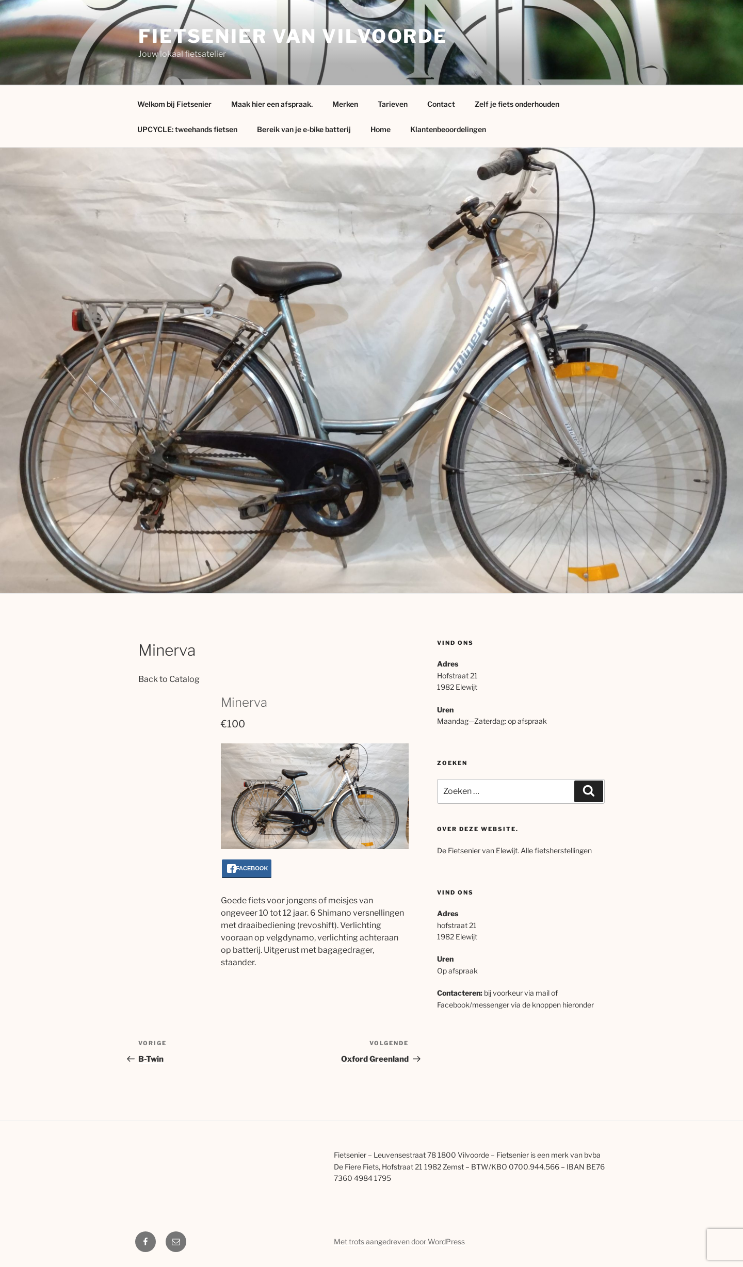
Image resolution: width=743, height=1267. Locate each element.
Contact (441, 104)
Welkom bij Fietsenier (174, 104)
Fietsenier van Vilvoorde (292, 36)
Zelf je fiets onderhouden (517, 104)
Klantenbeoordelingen (448, 129)
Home (380, 129)
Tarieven (393, 104)
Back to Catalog (169, 679)
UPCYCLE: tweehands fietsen (187, 129)
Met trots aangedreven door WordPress (399, 1241)
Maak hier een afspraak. (272, 104)
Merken (345, 104)
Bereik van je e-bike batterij (304, 129)
